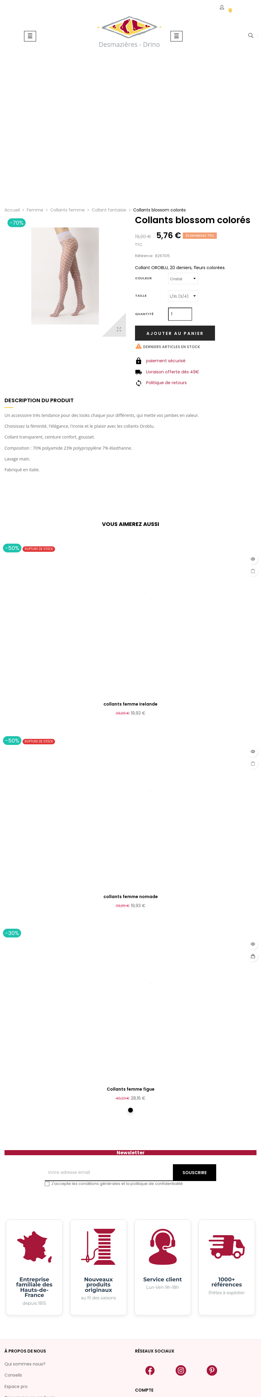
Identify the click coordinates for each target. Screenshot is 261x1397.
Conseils (13, 1375)
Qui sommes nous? (25, 1364)
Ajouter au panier (175, 333)
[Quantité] (180, 314)
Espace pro (16, 1386)
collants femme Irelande (130, 704)
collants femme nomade (130, 897)
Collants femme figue (131, 1089)
